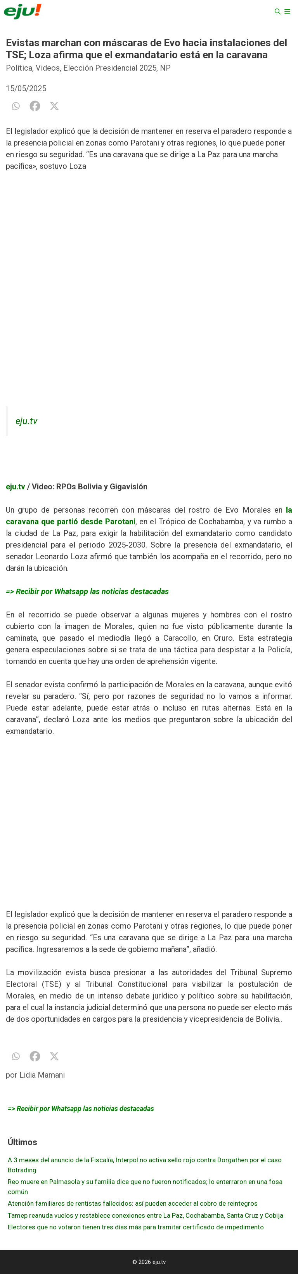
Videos (48, 68)
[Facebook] (35, 106)
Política (19, 68)
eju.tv (26, 421)
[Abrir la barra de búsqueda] (277, 11)
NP (165, 68)
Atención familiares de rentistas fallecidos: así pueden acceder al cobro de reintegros (133, 1203)
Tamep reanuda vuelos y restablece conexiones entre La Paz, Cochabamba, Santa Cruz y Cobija (145, 1215)
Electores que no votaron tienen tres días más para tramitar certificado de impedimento (136, 1227)
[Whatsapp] (15, 106)
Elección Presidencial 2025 (109, 68)
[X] (54, 106)
